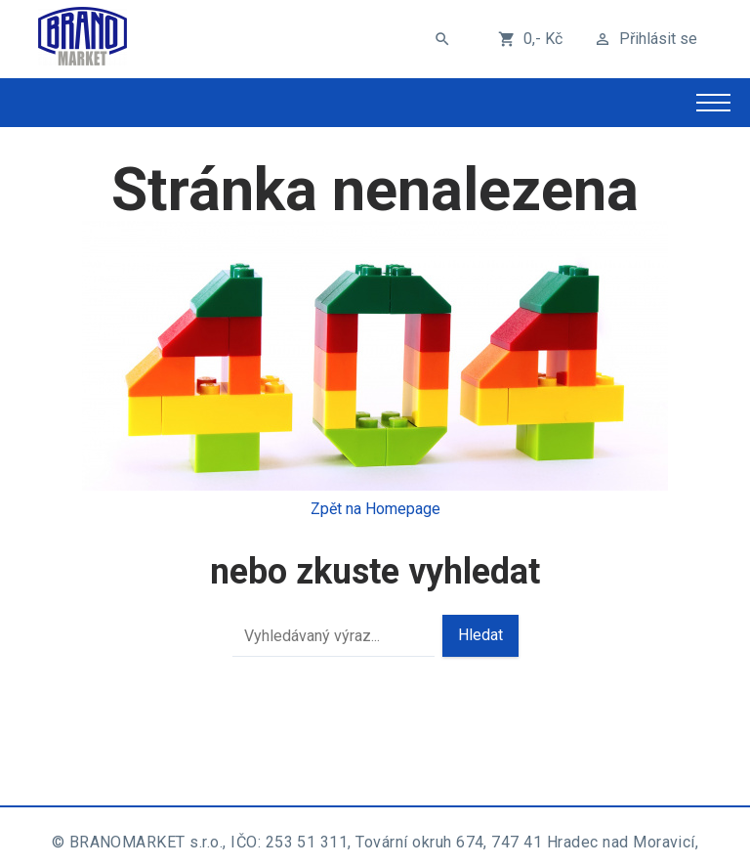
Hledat (480, 635)
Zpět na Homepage (375, 508)
